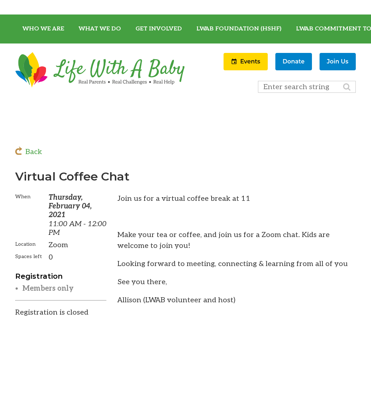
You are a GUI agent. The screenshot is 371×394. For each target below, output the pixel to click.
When (22, 197)
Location (25, 244)
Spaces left (28, 256)
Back (33, 152)
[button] (247, 68)
